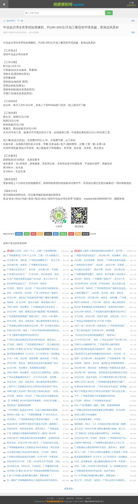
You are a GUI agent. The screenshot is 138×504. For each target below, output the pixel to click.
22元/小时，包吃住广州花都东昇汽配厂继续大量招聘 (32, 297)
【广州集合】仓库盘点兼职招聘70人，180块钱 (97, 433)
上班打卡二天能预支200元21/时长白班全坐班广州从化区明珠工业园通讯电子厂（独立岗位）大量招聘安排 (58, 386)
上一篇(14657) (9, 21)
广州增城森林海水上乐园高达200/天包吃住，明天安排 (33, 447)
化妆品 (48, 234)
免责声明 (70, 498)
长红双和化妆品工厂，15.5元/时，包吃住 (27, 283)
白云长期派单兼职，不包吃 (87, 419)
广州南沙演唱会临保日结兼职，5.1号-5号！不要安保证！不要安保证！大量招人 (45, 456)
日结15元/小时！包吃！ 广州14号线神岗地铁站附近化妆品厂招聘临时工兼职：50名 (47, 330)
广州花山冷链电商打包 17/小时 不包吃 (92, 321)
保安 (71, 234)
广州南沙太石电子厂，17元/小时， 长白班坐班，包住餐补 (35, 274)
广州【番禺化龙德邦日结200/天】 (23, 335)
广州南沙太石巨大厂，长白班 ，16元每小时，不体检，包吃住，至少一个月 (43, 269)
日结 (27, 234)
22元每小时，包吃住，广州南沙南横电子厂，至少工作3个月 (36, 260)
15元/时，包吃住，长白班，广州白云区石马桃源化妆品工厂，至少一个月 (42, 396)
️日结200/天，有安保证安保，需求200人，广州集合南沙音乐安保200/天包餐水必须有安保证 (51, 428)
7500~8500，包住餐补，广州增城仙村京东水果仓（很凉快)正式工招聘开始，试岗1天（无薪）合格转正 (57, 307)
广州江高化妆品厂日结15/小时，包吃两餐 (94, 330)
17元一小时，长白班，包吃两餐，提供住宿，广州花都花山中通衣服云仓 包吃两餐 (47, 358)
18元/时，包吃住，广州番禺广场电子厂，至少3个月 (99, 279)
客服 (78, 234)
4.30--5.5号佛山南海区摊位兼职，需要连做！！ (30, 475)
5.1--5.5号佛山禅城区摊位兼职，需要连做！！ (96, 475)
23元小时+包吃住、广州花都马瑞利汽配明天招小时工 (100, 311)
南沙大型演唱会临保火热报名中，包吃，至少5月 (98, 349)
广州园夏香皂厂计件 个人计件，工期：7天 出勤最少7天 (34, 255)
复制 (133, 21)
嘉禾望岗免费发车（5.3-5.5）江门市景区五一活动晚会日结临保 (105, 456)
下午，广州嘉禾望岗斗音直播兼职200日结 (94, 396)
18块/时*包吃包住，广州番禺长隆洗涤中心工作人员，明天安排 (104, 442)
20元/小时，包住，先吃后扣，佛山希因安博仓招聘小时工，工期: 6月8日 (42, 382)
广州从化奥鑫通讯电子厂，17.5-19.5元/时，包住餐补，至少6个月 (39, 377)
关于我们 (50, 498)
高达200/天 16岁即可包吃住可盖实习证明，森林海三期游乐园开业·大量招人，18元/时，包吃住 (53, 424)
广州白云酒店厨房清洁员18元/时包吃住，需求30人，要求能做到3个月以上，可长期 (47, 339)
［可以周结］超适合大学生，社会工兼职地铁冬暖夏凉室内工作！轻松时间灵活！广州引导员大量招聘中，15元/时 (62, 410)
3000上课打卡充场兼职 (85, 414)
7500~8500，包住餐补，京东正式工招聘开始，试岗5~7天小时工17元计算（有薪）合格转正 (51, 372)
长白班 (85, 234)
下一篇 (20, 21)
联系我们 (79, 498)
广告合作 (60, 498)
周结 (33, 234)
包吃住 (19, 234)
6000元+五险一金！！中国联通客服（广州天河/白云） (33, 414)
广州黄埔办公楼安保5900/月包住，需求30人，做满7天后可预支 (105, 447)
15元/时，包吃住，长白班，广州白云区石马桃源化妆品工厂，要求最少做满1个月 (46, 288)
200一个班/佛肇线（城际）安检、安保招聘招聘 (97, 405)
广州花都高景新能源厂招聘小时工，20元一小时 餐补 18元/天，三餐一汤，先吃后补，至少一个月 (54, 316)
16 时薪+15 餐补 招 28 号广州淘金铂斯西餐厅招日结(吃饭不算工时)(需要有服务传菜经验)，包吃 (53, 471)
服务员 (63, 234)
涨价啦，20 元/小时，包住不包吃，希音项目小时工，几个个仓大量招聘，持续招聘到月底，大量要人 (56, 302)
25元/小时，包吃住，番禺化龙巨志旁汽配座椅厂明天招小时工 (37, 363)
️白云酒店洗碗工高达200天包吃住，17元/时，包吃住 (32, 452)
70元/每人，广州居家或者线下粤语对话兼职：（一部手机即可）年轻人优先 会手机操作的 (50, 419)
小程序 (88, 498)
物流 (56, 234)
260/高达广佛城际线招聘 (19, 405)
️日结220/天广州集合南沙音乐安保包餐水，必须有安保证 (34, 438)
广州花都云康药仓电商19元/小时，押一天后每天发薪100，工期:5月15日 (42, 325)
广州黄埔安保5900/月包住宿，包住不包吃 (94, 471)
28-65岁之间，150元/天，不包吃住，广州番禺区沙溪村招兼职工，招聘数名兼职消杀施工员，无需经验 (57, 466)
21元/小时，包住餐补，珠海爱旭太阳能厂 (27, 368)
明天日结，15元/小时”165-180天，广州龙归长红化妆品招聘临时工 (39, 442)
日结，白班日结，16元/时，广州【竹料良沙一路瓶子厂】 (34, 293)
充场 (40, 234)
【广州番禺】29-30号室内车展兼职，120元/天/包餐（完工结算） (38, 400)
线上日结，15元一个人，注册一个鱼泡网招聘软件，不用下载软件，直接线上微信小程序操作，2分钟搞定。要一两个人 (67, 251)
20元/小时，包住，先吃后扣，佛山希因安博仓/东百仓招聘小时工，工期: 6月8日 (45, 321)
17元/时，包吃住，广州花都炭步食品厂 (93, 400)
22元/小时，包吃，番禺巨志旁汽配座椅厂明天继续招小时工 (36, 311)
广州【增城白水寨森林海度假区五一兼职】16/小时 (31, 433)
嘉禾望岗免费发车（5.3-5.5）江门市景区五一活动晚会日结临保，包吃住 (42, 353)
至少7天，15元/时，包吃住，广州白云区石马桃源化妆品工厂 (103, 480)
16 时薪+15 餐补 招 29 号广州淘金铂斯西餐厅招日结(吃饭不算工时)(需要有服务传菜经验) (50, 349)
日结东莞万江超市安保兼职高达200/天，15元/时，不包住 (102, 353)
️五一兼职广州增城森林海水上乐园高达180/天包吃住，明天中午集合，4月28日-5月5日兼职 (51, 480)
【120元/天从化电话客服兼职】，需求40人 (95, 335)
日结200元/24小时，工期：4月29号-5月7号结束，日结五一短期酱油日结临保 (44, 461)
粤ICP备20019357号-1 (94, 501)
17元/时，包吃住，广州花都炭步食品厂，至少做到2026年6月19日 (39, 344)
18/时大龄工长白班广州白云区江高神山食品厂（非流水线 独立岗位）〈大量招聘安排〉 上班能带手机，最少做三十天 (64, 391)
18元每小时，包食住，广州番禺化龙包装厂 (28, 265)
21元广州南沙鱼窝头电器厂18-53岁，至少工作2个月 (32, 279)
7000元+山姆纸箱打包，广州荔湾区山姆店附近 (97, 344)
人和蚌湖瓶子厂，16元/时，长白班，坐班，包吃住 (98, 293)
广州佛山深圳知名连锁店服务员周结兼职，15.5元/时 (99, 410)
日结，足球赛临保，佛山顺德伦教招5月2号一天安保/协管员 (103, 461)
